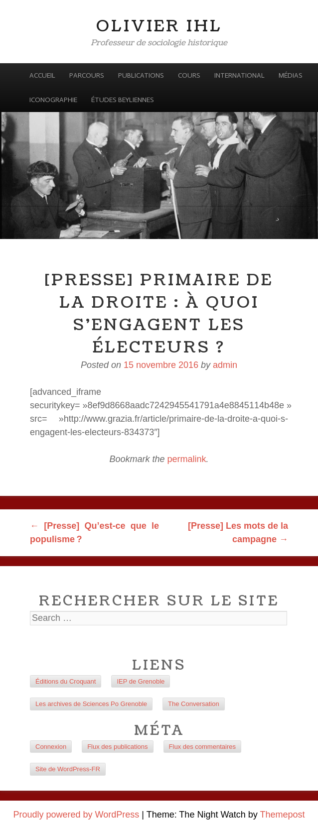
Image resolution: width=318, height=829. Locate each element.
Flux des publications (117, 746)
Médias (291, 75)
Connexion (50, 746)
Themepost (282, 815)
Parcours (86, 75)
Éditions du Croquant (65, 681)
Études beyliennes (122, 100)
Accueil (42, 75)
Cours (189, 75)
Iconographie (53, 100)
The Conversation (193, 704)
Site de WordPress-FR (67, 769)
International (239, 75)
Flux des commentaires (202, 746)
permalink (186, 459)
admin (225, 365)
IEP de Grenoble (140, 681)
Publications (141, 75)
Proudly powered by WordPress (76, 815)
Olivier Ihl (159, 26)
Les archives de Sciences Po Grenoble (91, 704)
